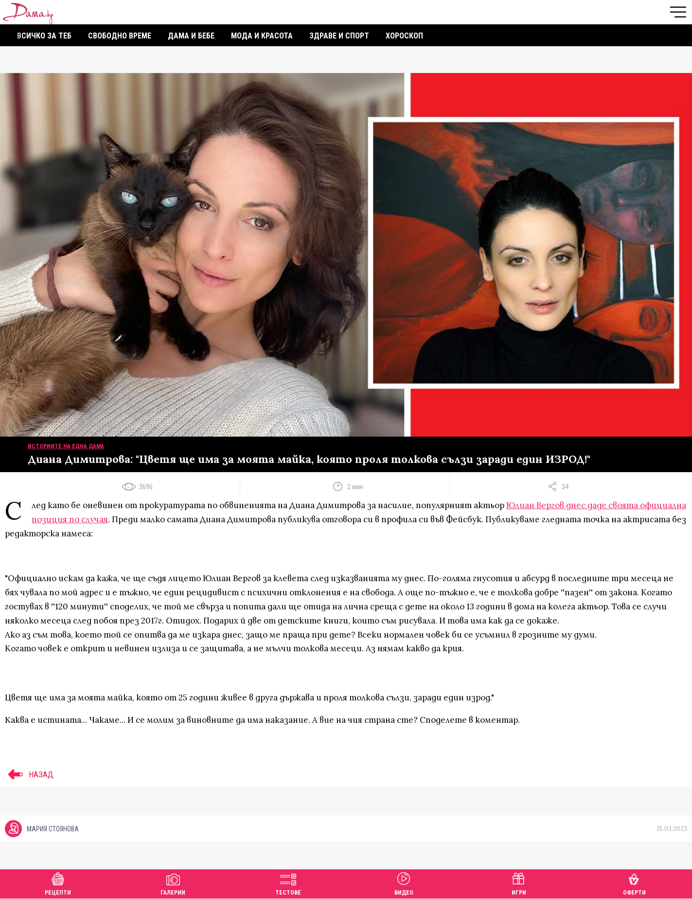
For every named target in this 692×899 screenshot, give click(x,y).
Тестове (288, 882)
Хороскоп (404, 35)
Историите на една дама (66, 446)
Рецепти (58, 882)
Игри (519, 882)
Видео (403, 882)
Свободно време (119, 35)
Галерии (172, 882)
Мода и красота (262, 35)
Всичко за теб (44, 35)
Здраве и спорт (339, 35)
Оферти (634, 882)
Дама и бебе (191, 35)
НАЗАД (29, 774)
